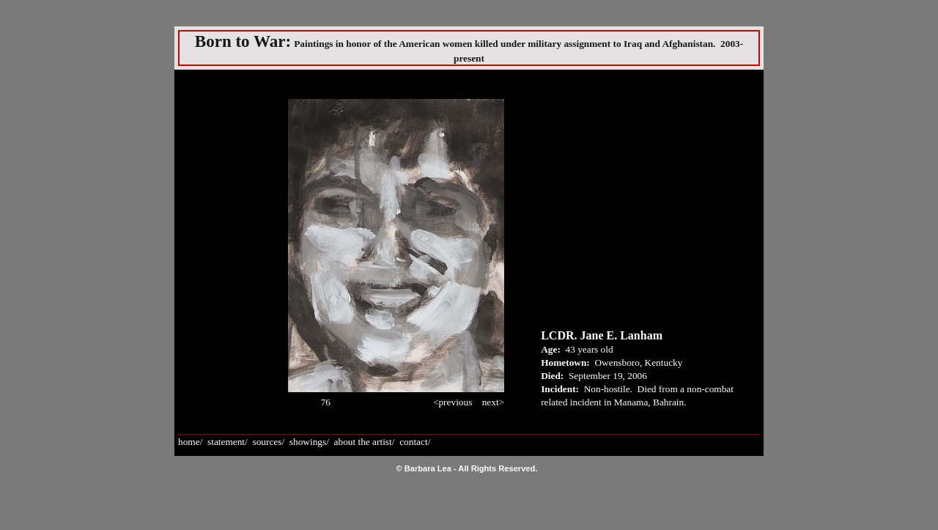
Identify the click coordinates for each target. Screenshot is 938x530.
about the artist (363, 441)
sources (266, 441)
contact (413, 441)
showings (307, 441)
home (189, 441)
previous (455, 402)
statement (226, 441)
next (490, 402)
